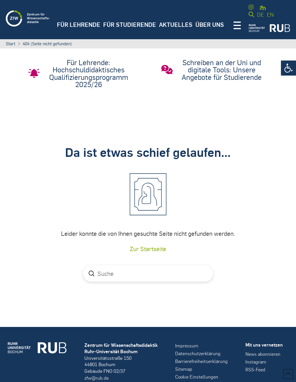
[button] (288, 68)
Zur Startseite (148, 249)
